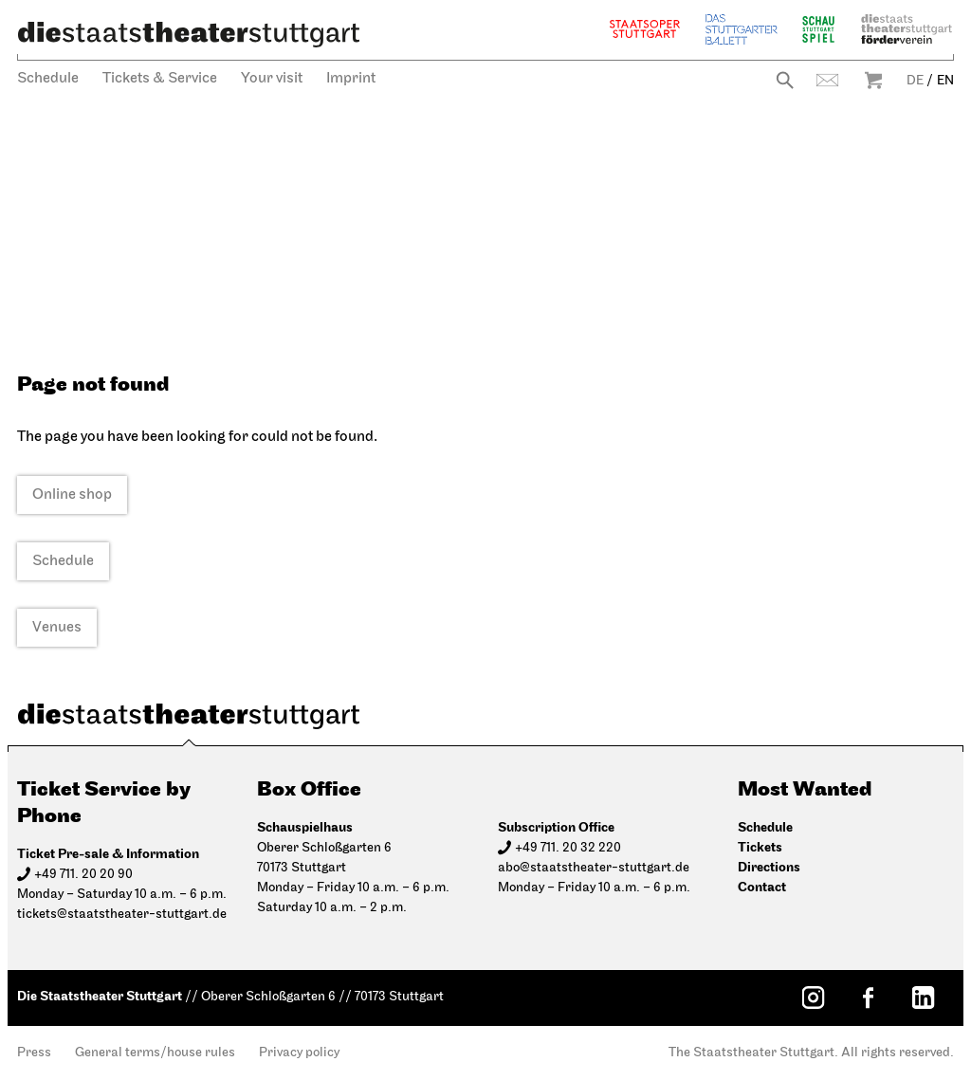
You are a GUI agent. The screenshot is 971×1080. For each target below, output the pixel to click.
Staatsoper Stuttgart (645, 29)
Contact (827, 80)
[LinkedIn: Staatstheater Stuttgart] (922, 997)
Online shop (72, 495)
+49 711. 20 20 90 (83, 875)
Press (34, 1053)
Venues (57, 627)
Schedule (48, 78)
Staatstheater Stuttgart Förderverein (906, 29)
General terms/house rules (155, 1053)
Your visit (271, 78)
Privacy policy (299, 1053)
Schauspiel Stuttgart (818, 29)
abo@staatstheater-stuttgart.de (593, 868)
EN (945, 81)
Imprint (351, 78)
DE (915, 81)
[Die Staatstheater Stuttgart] (188, 34)
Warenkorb (873, 80)
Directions (769, 867)
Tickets (760, 847)
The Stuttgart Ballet (741, 29)
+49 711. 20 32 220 (568, 848)
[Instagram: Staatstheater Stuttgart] (812, 997)
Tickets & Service (159, 78)
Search (785, 80)
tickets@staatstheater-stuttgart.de (122, 914)
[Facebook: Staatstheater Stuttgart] (867, 997)
